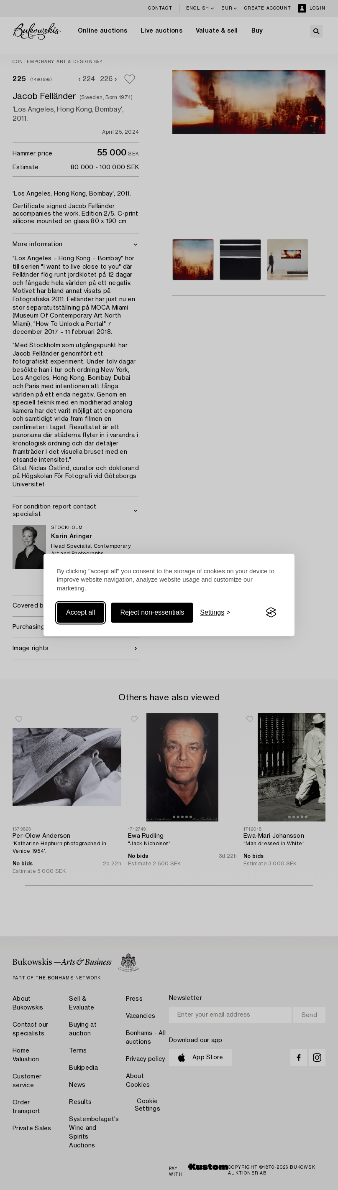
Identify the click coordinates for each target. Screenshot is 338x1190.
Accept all (80, 612)
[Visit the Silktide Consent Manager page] (271, 613)
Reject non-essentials (152, 612)
